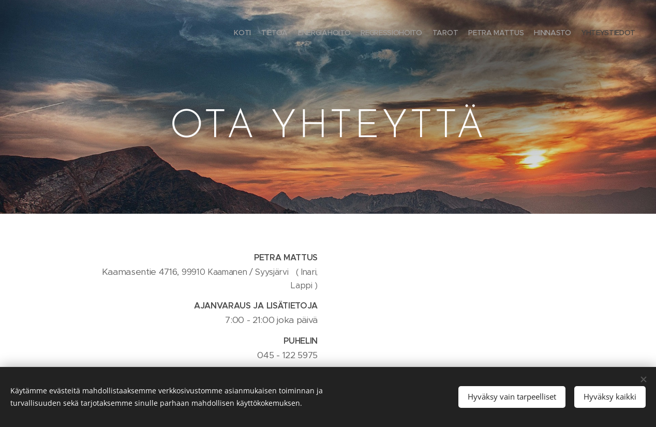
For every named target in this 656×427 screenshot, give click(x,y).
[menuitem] (564, 34)
